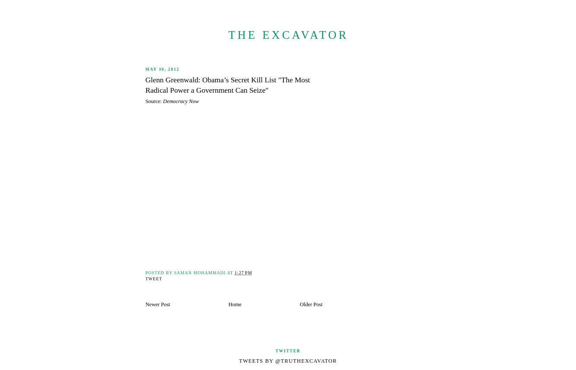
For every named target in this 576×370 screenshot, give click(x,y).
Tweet (154, 278)
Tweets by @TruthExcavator (288, 361)
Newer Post (158, 304)
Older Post (311, 304)
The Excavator (288, 35)
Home (235, 304)
